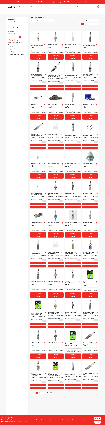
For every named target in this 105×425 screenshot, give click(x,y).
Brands (19, 12)
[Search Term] (60, 7)
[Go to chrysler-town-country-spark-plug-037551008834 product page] (90, 344)
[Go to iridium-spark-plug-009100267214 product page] (72, 193)
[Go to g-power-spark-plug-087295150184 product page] (38, 252)
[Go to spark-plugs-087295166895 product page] (55, 164)
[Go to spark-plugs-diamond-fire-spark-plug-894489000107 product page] (38, 375)
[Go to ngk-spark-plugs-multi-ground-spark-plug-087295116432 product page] (72, 252)
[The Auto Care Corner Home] (12, 7)
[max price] (16, 37)
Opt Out (97, 422)
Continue (97, 418)
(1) (12, 52)
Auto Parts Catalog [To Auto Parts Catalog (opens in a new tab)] (26, 12)
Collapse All (10, 40)
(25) (11, 46)
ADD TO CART (38, 55)
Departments (13, 12)
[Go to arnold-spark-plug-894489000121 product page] (55, 375)
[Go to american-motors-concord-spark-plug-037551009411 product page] (38, 344)
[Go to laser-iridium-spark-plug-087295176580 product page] (72, 75)
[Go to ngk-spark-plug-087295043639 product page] (90, 75)
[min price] (10, 37)
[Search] (78, 7)
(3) (11, 49)
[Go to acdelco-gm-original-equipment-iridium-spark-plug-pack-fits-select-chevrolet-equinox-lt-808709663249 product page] (72, 105)
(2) (12, 51)
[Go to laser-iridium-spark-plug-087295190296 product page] (38, 45)
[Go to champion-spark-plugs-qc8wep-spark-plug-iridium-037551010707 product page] (72, 164)
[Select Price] (20, 37)
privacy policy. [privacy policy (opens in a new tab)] (79, 420)
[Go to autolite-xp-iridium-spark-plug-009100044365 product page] (55, 283)
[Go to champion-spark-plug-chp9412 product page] (72, 283)
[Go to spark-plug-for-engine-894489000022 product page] (38, 314)
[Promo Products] (8, 21)
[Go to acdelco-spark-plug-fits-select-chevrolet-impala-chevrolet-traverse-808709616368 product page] (90, 105)
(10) (13, 47)
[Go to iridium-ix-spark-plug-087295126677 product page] (72, 134)
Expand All (16, 40)
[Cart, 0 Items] (98, 7)
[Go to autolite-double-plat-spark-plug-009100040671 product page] (55, 344)
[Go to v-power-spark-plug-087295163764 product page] (38, 223)
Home (7, 12)
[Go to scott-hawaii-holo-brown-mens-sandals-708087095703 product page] (55, 105)
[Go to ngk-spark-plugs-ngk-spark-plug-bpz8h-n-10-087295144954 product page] (90, 164)
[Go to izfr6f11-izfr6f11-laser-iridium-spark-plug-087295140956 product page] (55, 45)
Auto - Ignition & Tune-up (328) (15, 42)
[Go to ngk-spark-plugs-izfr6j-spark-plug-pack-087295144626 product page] (72, 45)
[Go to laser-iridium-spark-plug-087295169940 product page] (90, 45)
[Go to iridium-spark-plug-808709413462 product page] (55, 134)
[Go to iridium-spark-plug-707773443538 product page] (90, 134)
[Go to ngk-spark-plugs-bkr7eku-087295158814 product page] (38, 193)
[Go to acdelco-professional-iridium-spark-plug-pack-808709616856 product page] (38, 105)
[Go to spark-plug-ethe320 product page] (72, 344)
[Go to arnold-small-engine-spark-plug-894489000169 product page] (90, 283)
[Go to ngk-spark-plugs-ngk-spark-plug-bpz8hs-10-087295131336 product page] (55, 223)
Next (97, 24)
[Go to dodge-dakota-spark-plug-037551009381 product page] (90, 314)
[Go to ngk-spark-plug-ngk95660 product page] (55, 75)
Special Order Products (14, 27)
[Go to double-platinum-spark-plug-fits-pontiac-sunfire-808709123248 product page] (55, 252)
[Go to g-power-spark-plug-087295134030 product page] (72, 375)
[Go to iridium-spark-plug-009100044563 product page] (90, 223)
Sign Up (94, 6)
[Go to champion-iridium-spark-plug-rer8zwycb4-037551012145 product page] (90, 252)
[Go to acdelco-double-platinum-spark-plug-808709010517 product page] (72, 223)
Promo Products (13, 21)
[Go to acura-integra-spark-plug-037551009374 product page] (90, 375)
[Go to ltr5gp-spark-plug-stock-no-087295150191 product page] (38, 283)
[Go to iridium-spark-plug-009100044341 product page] (55, 193)
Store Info (96, 12)
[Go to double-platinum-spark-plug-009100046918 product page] (72, 314)
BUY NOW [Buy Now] (38, 58)
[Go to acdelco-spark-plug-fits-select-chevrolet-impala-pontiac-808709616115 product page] (38, 164)
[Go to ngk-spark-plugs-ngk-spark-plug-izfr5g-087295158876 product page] (38, 75)
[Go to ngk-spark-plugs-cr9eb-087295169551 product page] (55, 314)
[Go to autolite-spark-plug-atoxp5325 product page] (90, 193)
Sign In (89, 6)
